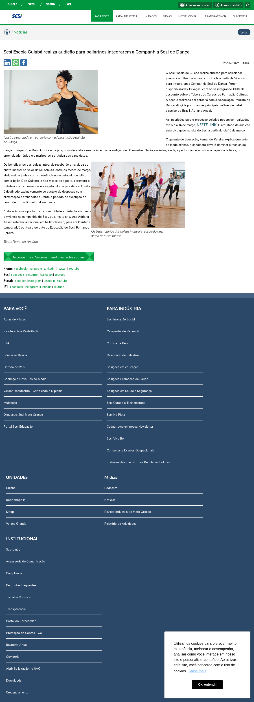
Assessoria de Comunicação (107, 456)
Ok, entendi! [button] (207, 684)
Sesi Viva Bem (98, 394)
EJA (6, 299)
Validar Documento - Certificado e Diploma (33, 347)
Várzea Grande (181, 311)
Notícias (21, 31)
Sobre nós (95, 444)
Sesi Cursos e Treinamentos (107, 359)
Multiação (10, 359)
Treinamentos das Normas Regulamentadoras (119, 418)
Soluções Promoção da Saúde (109, 335)
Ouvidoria (95, 552)
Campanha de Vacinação (105, 287)
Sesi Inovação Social (102, 275)
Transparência (98, 504)
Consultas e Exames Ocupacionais (112, 406)
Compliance (96, 468)
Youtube (74, 224)
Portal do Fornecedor (103, 516)
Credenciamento (99, 587)
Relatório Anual (99, 540)
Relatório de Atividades (20, 480)
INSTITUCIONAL (188, 16)
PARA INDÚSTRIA (126, 16)
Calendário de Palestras (104, 311)
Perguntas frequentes (103, 480)
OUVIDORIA (240, 16)
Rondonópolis (180, 287)
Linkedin (49, 224)
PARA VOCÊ (101, 16)
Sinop (175, 299)
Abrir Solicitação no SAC (105, 564)
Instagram (35, 224)
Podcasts (10, 444)
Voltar (244, 32)
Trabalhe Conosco (101, 492)
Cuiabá (175, 275)
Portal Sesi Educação (18, 382)
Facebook (20, 224)
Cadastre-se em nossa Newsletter (111, 382)
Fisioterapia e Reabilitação (21, 287)
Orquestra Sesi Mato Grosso (23, 371)
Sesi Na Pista (97, 371)
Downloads (96, 575)
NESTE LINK (216, 98)
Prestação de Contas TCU (106, 528)
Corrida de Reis (14, 323)
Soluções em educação (104, 323)
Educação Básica (15, 311)
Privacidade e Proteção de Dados (111, 599)
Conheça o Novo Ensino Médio (25, 335)
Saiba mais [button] (197, 671)
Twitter (62, 224)
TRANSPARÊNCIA (215, 16)
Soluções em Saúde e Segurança (110, 347)
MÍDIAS (166, 16)
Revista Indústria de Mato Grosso (27, 468)
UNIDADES (149, 16)
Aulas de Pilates (15, 275)
